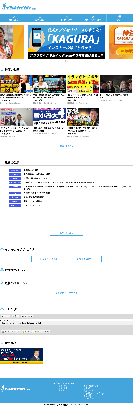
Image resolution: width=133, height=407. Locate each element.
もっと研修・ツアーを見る (66, 293)
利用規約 (87, 388)
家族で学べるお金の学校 (50, 134)
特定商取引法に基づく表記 (95, 394)
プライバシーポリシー (93, 392)
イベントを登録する (84, 259)
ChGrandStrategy (15, 103)
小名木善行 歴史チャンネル (84, 136)
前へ (24, 316)
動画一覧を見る (66, 146)
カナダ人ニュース (81, 103)
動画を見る (63, 386)
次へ (29, 316)
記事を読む (63, 388)
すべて (47, 331)
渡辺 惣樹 (12, 136)
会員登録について (91, 386)
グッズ (61, 390)
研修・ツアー (38, 331)
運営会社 (87, 396)
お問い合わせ (89, 390)
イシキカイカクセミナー (11, 331)
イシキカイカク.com (64, 383)
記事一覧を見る (66, 233)
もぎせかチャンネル (115, 100)
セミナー (26, 331)
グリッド (7, 316)
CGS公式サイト (90, 398)
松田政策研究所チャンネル (50, 103)
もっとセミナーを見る (48, 259)
